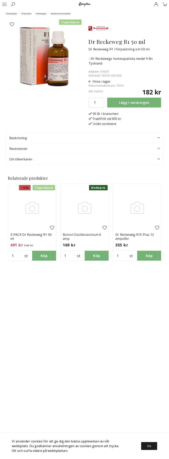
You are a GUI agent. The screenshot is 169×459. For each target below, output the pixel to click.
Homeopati (41, 13)
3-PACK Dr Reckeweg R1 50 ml (31, 236)
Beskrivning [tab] (84, 138)
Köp (44, 255)
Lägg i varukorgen (134, 102)
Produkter (27, 13)
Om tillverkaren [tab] (84, 159)
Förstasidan (11, 13)
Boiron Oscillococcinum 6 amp (82, 236)
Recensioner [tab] (84, 148)
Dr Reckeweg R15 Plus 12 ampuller (134, 236)
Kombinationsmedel (61, 13)
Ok (149, 446)
